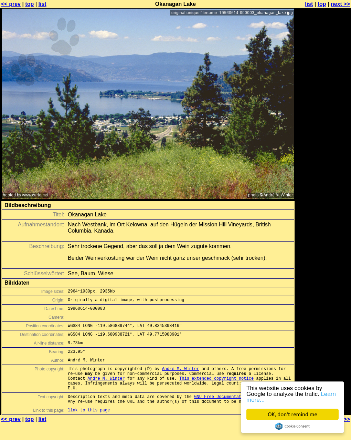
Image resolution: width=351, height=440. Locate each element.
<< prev (11, 4)
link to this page (89, 426)
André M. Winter (180, 378)
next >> (340, 4)
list (42, 4)
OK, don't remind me (292, 414)
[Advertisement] (323, 170)
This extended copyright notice (216, 389)
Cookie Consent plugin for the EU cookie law (292, 426)
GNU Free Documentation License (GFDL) (240, 411)
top (29, 4)
